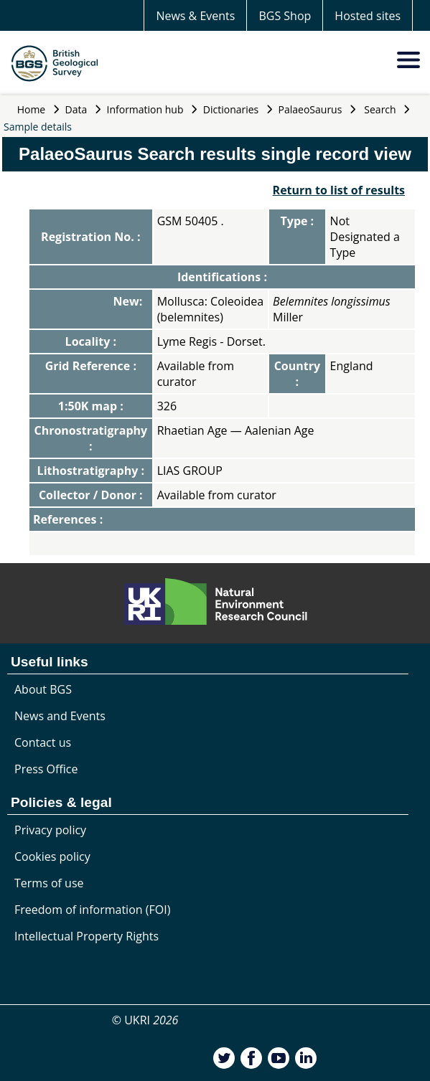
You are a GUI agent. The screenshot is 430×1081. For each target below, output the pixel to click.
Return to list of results (339, 190)
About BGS (43, 689)
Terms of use (49, 883)
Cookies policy (52, 856)
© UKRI (145, 1020)
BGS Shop (284, 16)
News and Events (60, 716)
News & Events (195, 16)
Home (31, 109)
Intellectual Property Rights (86, 936)
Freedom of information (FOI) (92, 909)
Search (380, 109)
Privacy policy (50, 830)
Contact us (42, 742)
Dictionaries (231, 109)
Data (76, 109)
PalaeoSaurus (310, 109)
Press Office (46, 769)
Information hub (145, 109)
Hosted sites (368, 16)
